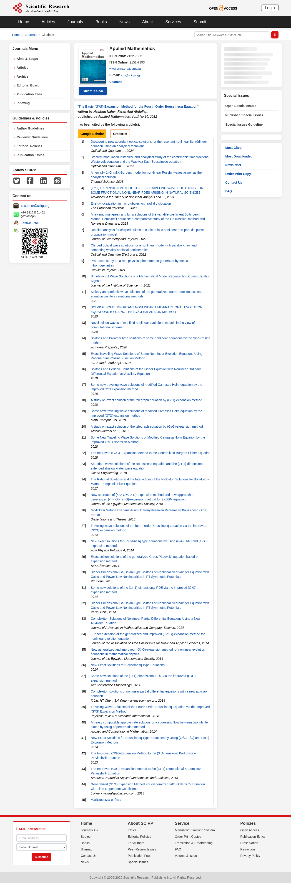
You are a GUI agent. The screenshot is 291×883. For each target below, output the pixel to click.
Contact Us (233, 182)
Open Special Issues (240, 106)
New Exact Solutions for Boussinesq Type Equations (128, 665)
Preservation (249, 843)
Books (101, 22)
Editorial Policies (29, 146)
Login (270, 7)
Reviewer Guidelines (32, 137)
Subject (86, 836)
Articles (48, 22)
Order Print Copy (238, 174)
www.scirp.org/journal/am (127, 69)
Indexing (23, 103)
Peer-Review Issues (142, 849)
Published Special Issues (244, 115)
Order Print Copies (188, 836)
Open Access (249, 830)
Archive (22, 76)
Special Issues (138, 862)
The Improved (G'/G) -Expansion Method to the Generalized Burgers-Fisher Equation (150, 453)
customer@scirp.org (35, 206)
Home (23, 22)
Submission (93, 91)
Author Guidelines (30, 128)
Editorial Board (28, 85)
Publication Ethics (30, 155)
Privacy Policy (250, 856)
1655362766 (30, 223)
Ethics (132, 830)
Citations (116, 81)
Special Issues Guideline (244, 124)
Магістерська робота (106, 800)
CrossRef (120, 134)
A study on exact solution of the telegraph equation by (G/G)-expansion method (146, 400)
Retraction (247, 849)
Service (182, 823)
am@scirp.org (131, 75)
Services (173, 22)
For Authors (136, 843)
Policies (248, 823)
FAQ (228, 191)
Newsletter (233, 165)
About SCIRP (140, 823)
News (124, 22)
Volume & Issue (186, 856)
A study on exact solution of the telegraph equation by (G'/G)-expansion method (147, 426)
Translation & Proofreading (194, 843)
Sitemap (86, 849)
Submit (199, 22)
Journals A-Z (90, 830)
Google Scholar (92, 134)
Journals (75, 22)
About (147, 22)
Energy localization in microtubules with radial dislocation (131, 203)
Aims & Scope (27, 59)
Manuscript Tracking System (195, 830)
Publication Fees (29, 94)
